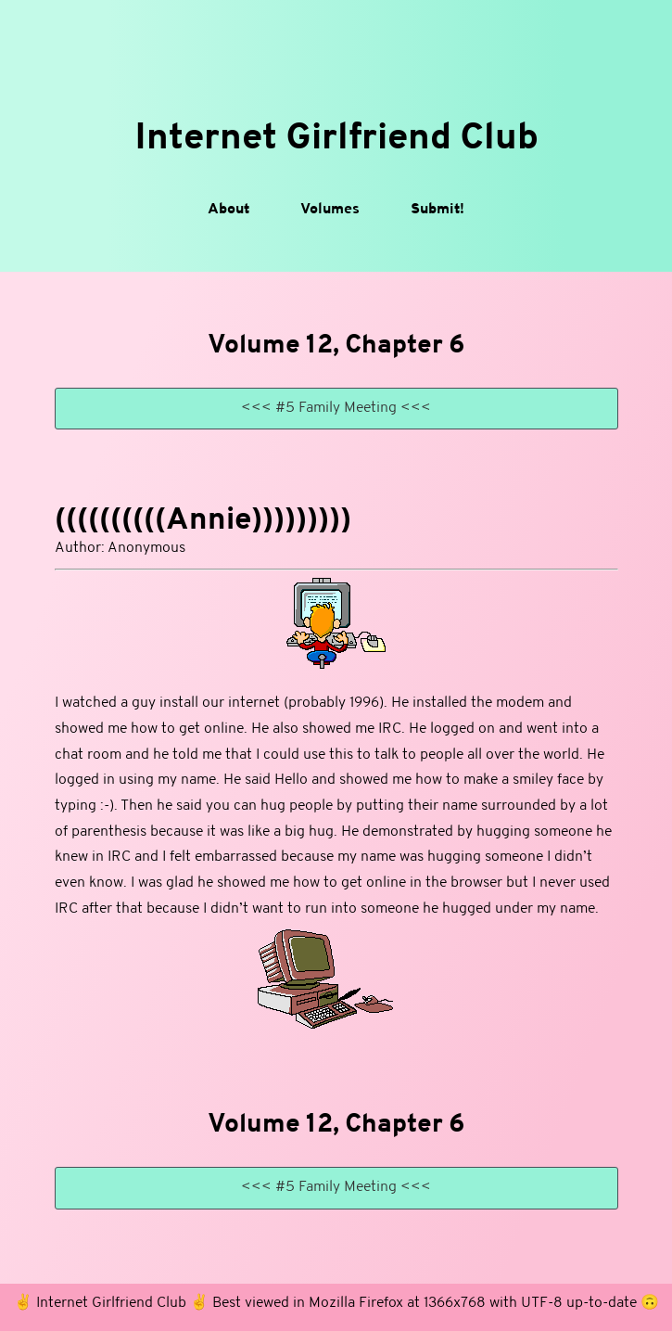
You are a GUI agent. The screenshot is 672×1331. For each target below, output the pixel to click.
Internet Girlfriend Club (336, 139)
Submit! (437, 209)
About (228, 209)
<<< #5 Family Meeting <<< (336, 408)
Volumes (330, 209)
